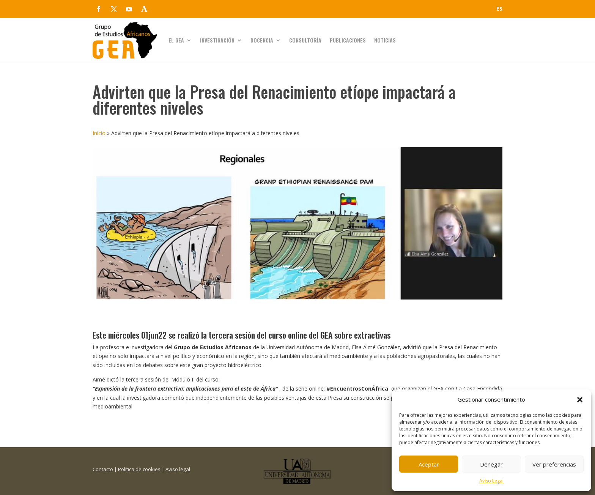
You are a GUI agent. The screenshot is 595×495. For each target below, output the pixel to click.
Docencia (261, 40)
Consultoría (305, 40)
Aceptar (429, 464)
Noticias (385, 40)
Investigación (217, 40)
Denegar (491, 464)
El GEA (176, 40)
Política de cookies (139, 469)
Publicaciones (348, 40)
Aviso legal (177, 469)
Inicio (99, 133)
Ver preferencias (554, 464)
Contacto (103, 469)
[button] (580, 400)
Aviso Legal (491, 481)
